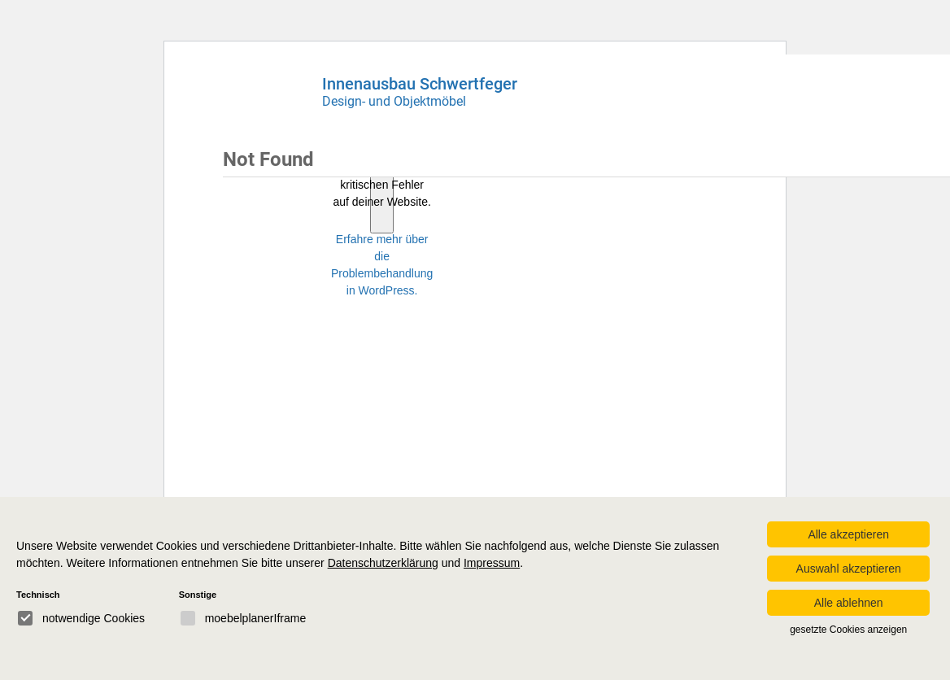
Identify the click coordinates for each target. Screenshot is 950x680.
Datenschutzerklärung (383, 562)
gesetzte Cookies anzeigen (848, 629)
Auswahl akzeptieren (848, 568)
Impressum (492, 562)
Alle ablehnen (848, 602)
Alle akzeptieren (848, 534)
